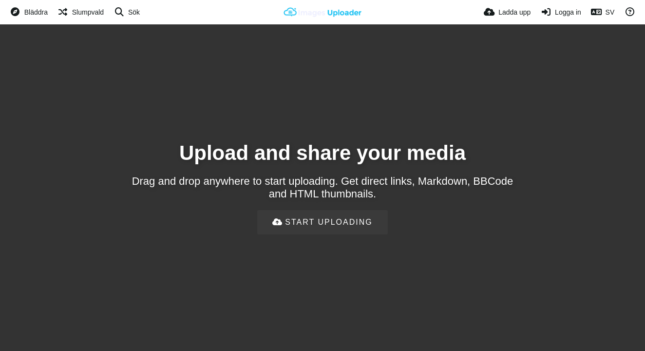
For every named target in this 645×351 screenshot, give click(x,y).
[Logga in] (560, 12)
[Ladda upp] (507, 12)
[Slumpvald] (80, 12)
